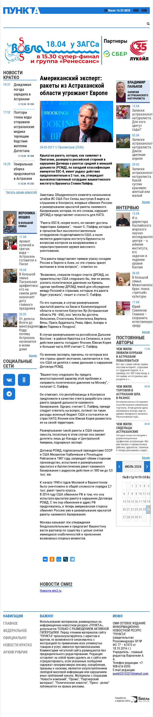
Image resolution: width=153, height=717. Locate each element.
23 (136, 509)
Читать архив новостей (21, 192)
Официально (14, 638)
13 (124, 501)
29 (132, 517)
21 (128, 509)
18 (144, 501)
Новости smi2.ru (50, 591)
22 (132, 509)
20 (124, 509)
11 (144, 494)
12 (148, 494)
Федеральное (15, 630)
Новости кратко (17, 645)
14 (128, 501)
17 (140, 501)
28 (128, 517)
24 (140, 509)
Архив (33, 356)
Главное (10, 623)
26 (148, 509)
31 (140, 517)
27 (124, 517)
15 (132, 501)
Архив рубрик (15, 652)
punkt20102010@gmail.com (130, 673)
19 (148, 501)
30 (136, 517)
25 (144, 509)
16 (136, 501)
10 (140, 494)
